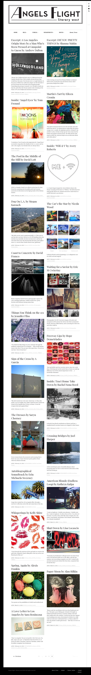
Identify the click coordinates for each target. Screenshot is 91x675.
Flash (30, 558)
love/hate (21, 94)
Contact (80, 670)
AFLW (12, 92)
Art (61, 259)
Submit (63, 670)
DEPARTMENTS (48, 32)
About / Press (73, 32)
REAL (24, 32)
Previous (17, 656)
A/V (25, 148)
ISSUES (61, 32)
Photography (37, 305)
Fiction (38, 92)
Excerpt (34, 92)
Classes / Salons (71, 670)
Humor (13, 94)
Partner (80, 672)
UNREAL (34, 32)
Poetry (48, 429)
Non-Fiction (37, 195)
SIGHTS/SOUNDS (15, 150)
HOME (15, 32)
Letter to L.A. (14, 647)
